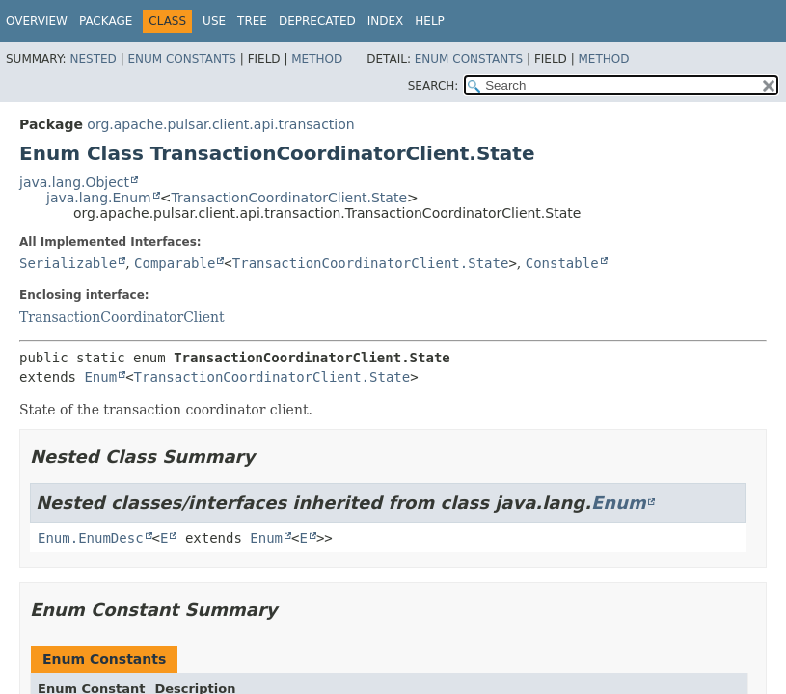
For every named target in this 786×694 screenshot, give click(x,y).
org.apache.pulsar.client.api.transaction (220, 124)
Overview (37, 21)
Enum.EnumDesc (91, 538)
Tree (252, 21)
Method (316, 59)
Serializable (68, 263)
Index (385, 21)
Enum (100, 377)
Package (105, 21)
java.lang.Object (74, 182)
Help (430, 21)
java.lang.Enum (98, 197)
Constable (562, 263)
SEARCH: (433, 86)
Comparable (174, 263)
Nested (92, 59)
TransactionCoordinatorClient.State (289, 197)
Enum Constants (181, 59)
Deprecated (317, 21)
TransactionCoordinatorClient (122, 317)
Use (214, 21)
